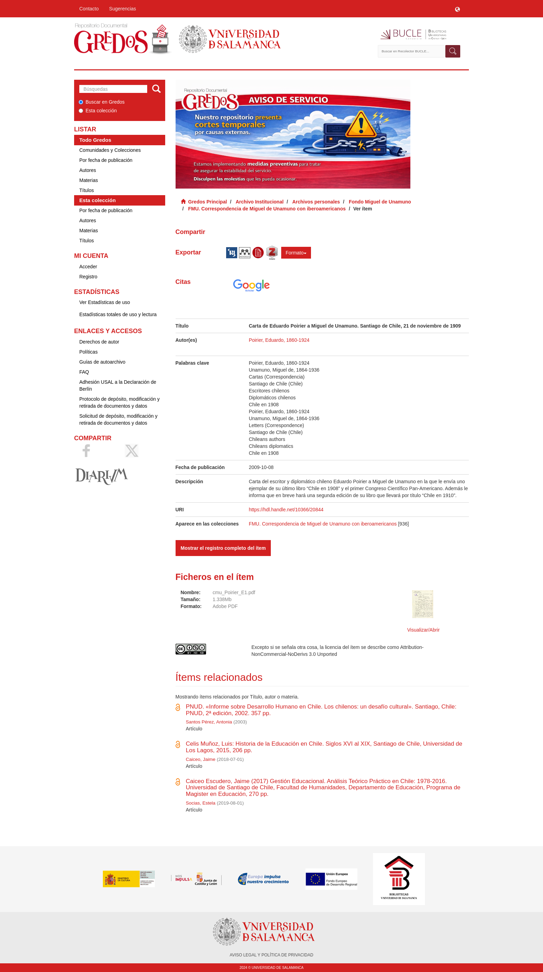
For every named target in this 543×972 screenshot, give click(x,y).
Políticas (88, 352)
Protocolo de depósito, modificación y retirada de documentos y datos (119, 402)
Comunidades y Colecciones (110, 150)
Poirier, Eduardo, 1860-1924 (279, 340)
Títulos (86, 190)
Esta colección (98, 110)
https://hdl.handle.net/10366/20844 (286, 509)
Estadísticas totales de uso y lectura (118, 314)
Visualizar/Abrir (423, 630)
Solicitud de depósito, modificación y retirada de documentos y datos (118, 419)
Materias (88, 180)
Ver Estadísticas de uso (104, 302)
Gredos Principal (207, 202)
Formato (296, 252)
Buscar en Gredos (102, 102)
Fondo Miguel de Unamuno (380, 202)
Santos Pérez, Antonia (209, 721)
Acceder (88, 266)
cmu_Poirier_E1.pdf (234, 592)
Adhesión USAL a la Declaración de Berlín (117, 385)
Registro (88, 276)
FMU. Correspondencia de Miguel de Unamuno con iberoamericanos (267, 208)
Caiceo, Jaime (201, 759)
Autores (87, 170)
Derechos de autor (99, 342)
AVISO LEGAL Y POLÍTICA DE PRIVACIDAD (271, 955)
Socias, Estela (201, 803)
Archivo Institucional (259, 202)
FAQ (84, 372)
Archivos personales (316, 202)
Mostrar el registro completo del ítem (223, 548)
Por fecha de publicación (105, 160)
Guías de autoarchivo (102, 362)
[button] (457, 9)
